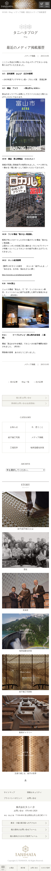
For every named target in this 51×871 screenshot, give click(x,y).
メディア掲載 (29, 56)
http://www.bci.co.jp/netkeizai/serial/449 (17, 275)
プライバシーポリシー (13, 798)
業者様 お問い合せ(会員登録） (23, 403)
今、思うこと (37, 427)
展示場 (23, 868)
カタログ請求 (45, 868)
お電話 (11, 868)
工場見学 (14, 448)
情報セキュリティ (34, 792)
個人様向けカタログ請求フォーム (23, 836)
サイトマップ (9, 792)
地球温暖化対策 (37, 448)
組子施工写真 (14, 437)
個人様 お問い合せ (23, 398)
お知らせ (14, 427)
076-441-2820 (31, 811)
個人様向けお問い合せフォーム (23, 830)
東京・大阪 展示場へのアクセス (24, 823)
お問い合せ (34, 868)
